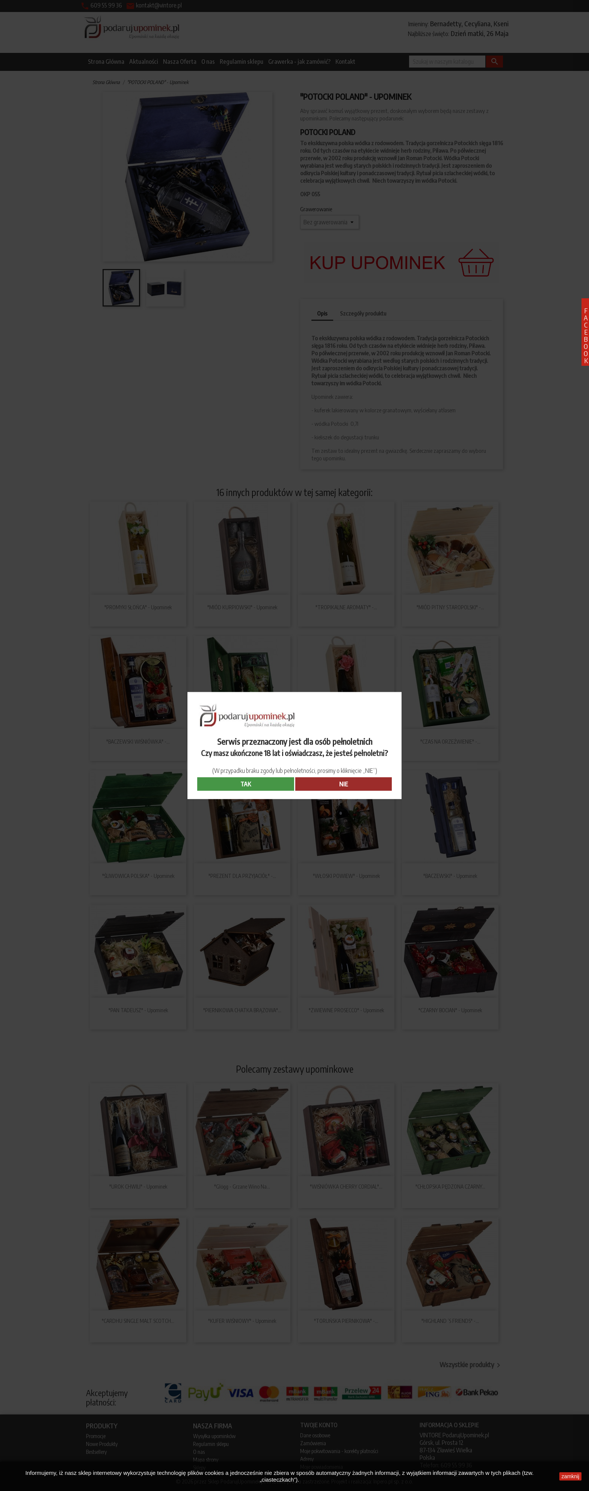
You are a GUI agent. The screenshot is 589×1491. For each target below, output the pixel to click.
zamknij (570, 1476)
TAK (245, 784)
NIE (343, 784)
